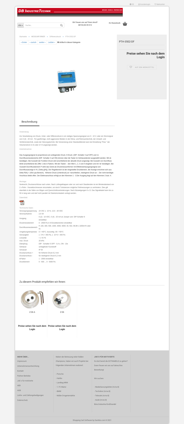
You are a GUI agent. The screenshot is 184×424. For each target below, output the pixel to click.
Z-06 (62, 312)
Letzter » (51, 42)
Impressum (22, 361)
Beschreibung (29, 121)
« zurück (33, 42)
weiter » (42, 42)
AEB (19, 385)
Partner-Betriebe (23, 376)
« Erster (24, 42)
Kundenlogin (144, 4)
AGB (19, 390)
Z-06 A (32, 312)
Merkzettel (160, 4)
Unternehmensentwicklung (28, 366)
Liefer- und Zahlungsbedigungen (30, 395)
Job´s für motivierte (25, 381)
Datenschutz (22, 400)
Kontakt (20, 371)
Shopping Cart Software (82, 420)
